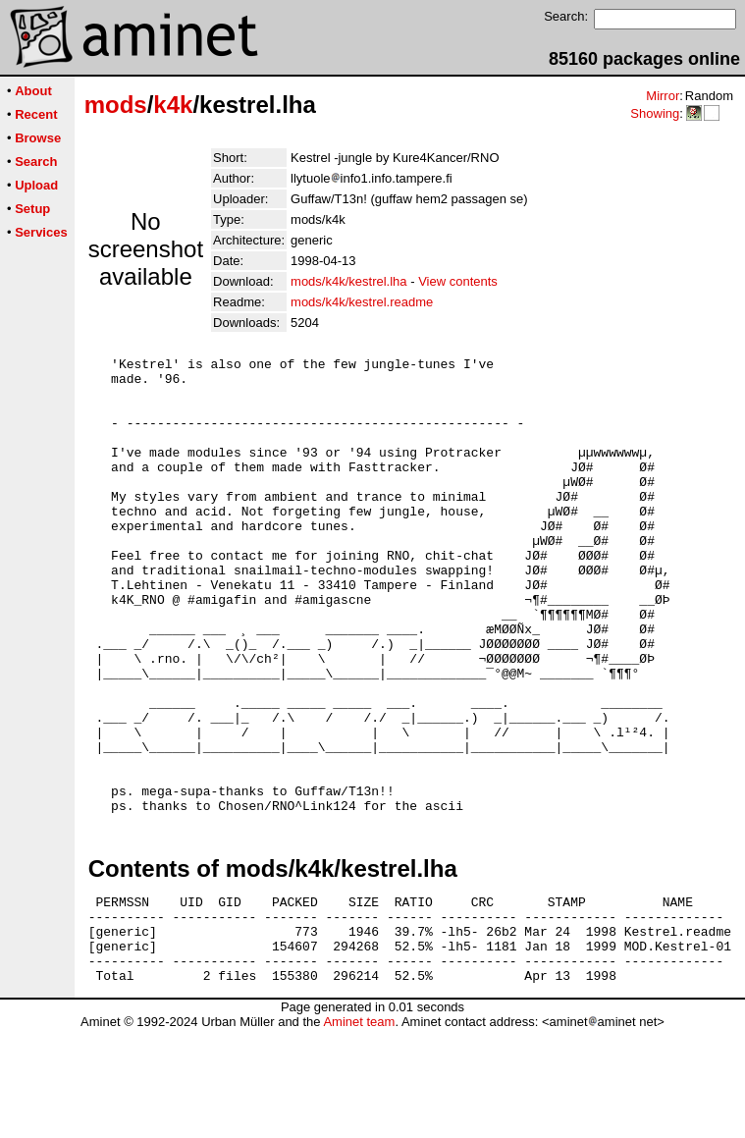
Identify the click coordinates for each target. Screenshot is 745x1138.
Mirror (662, 95)
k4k (172, 104)
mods (115, 104)
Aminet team (359, 1130)
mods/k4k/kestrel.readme (362, 302)
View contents (458, 281)
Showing (654, 113)
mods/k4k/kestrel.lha (349, 281)
